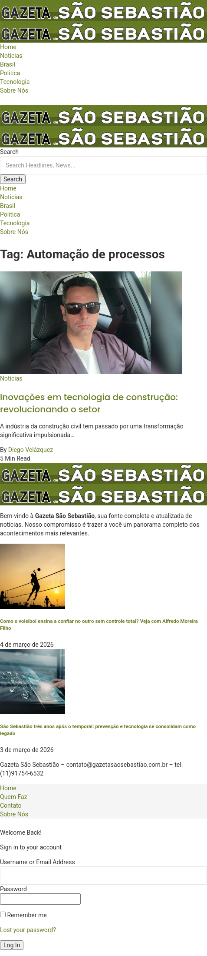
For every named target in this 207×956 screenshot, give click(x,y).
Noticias (11, 378)
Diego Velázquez (30, 449)
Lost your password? (28, 929)
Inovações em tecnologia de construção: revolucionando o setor (89, 403)
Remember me (23, 915)
